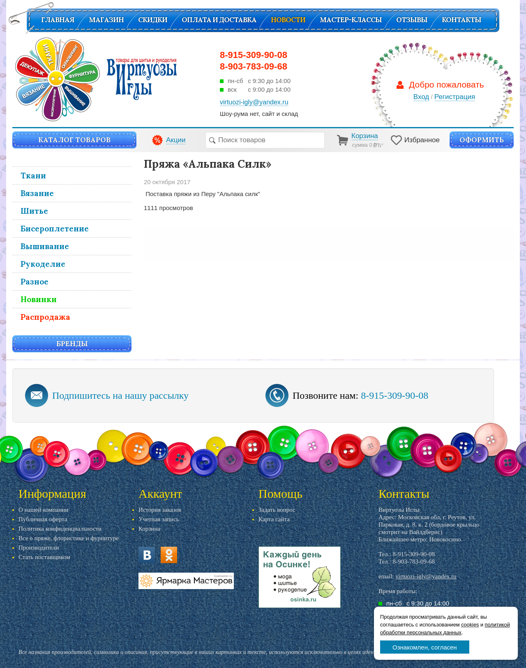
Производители (38, 547)
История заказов (159, 509)
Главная (57, 19)
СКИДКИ (152, 19)
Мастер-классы (351, 19)
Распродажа (45, 317)
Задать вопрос (276, 509)
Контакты (461, 19)
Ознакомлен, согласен (424, 647)
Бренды (72, 343)
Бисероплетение (55, 228)
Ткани (33, 175)
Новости (288, 19)
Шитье (34, 211)
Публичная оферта (42, 519)
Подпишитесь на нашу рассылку (120, 395)
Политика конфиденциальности (60, 528)
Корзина (149, 528)
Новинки (39, 299)
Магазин (106, 19)
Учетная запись (158, 519)
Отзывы (411, 19)
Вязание (37, 193)
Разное (34, 282)
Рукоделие (43, 264)
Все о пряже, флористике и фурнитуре (68, 538)
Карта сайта (274, 519)
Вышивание (45, 246)
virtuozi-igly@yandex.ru (425, 576)
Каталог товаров (74, 139)
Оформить (481, 139)
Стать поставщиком (44, 557)
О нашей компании (43, 509)
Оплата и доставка (219, 19)
